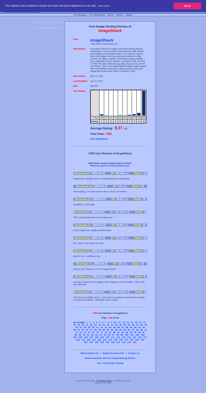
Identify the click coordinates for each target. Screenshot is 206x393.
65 (125, 330)
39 (89, 327)
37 (80, 327)
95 (105, 335)
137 (118, 342)
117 (145, 337)
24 (99, 325)
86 (139, 332)
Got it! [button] (187, 6)
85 (135, 332)
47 (122, 327)
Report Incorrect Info (113, 353)
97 (113, 335)
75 (93, 332)
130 (142, 340)
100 (126, 335)
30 (125, 325)
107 (91, 337)
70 (146, 330)
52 (143, 327)
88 (76, 335)
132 (91, 342)
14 (132, 322)
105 (80, 337)
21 (87, 325)
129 (137, 340)
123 (104, 340)
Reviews (119, 15)
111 (113, 337)
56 (87, 330)
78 (106, 332)
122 (99, 340)
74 (89, 332)
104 (75, 337)
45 (114, 327)
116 (140, 337)
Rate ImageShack (99, 139)
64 (120, 330)
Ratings (129, 15)
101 (132, 335)
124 (110, 340)
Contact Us (134, 353)
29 (120, 325)
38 (85, 327)
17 (144, 322)
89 (80, 335)
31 (129, 325)
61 (108, 330)
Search (110, 15)
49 (131, 327)
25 (104, 325)
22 (91, 325)
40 (93, 327)
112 (118, 337)
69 (141, 330)
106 (86, 337)
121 (94, 340)
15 (136, 322)
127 (126, 340)
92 (92, 335)
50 (135, 327)
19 (78, 325)
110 (107, 337)
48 (127, 327)
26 (108, 325)
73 (85, 332)
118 (78, 340)
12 (123, 322)
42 (102, 327)
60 (104, 330)
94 (101, 335)
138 (123, 342)
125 (115, 340)
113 (123, 337)
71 (76, 332)
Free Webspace (80, 15)
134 (102, 342)
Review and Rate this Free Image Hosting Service (110, 358)
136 (113, 342)
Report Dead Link (90, 353)
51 (139, 327)
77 (102, 332)
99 (122, 335)
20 (83, 325)
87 (143, 332)
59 (99, 330)
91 (88, 335)
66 (129, 330)
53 (74, 330)
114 (129, 337)
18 (74, 325)
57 (91, 330)
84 (131, 332)
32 (133, 325)
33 (137, 325)
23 (95, 325)
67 (133, 330)
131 (86, 342)
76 (97, 332)
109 (102, 337)
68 (137, 330)
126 (121, 340)
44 (110, 327)
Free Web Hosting (97, 15)
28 (116, 325)
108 (97, 337)
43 (106, 327)
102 (137, 335)
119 (83, 340)
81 (118, 332)
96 (109, 335)
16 (140, 322)
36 (76, 327)
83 (127, 332)
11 (119, 322)
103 (143, 335)
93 (96, 335)
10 (115, 322)
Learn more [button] (103, 6)
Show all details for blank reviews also (109, 165)
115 (134, 337)
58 (95, 330)
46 (118, 327)
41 (97, 327)
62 (112, 330)
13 (128, 322)
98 (117, 335)
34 (141, 325)
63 (116, 330)
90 (84, 335)
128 (131, 340)
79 (110, 332)
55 (83, 330)
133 (97, 342)
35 (146, 325)
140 (134, 342)
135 (107, 342)
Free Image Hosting (113, 363)
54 (78, 330)
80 (114, 332)
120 (88, 340)
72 (80, 332)
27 (112, 325)
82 (122, 332)
